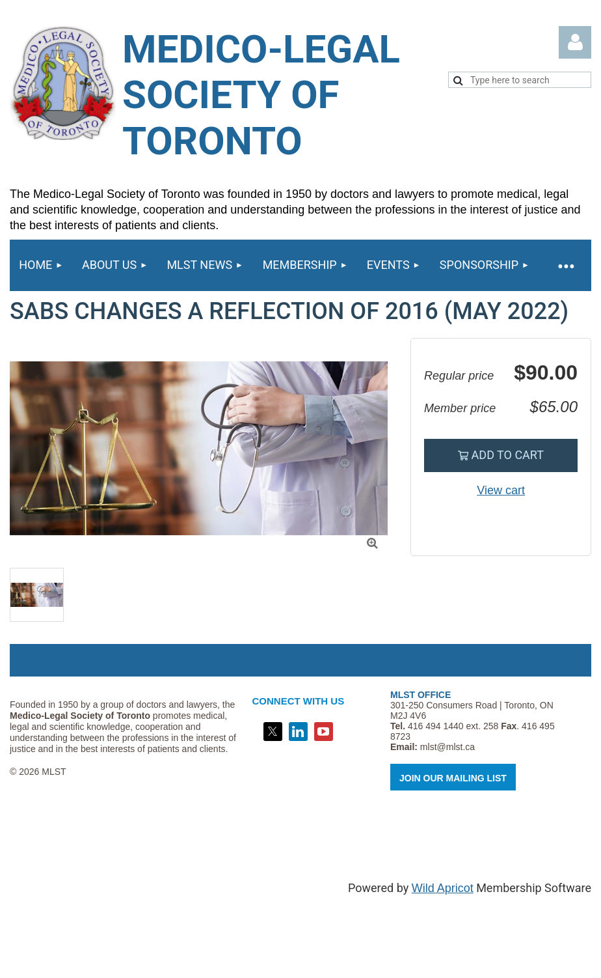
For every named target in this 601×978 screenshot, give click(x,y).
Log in (575, 42)
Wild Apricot (443, 888)
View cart (501, 490)
